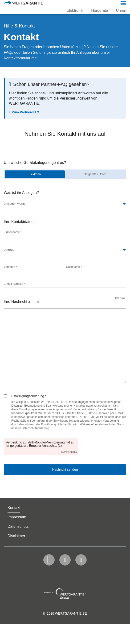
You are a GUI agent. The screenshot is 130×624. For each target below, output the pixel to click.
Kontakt (14, 508)
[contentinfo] (65, 613)
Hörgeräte (99, 10)
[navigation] (65, 11)
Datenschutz (18, 526)
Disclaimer (16, 536)
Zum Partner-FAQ (25, 112)
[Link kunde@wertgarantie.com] (27, 417)
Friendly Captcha (68, 452)
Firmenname (12, 232)
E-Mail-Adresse (14, 283)
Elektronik (75, 10)
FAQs (8, 52)
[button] (121, 3)
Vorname (10, 267)
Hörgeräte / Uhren (95, 174)
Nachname (74, 267)
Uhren (121, 10)
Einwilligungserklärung (28, 396)
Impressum (17, 517)
